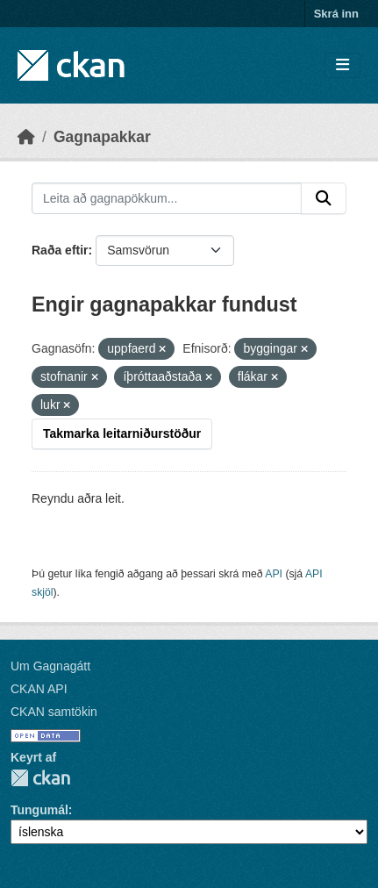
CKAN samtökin (54, 712)
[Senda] (323, 198)
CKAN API (39, 689)
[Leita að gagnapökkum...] (167, 198)
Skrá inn (336, 13)
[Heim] (26, 137)
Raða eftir (60, 250)
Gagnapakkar (102, 137)
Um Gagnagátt (50, 666)
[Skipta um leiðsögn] (342, 65)
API (273, 574)
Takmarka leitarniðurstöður (122, 433)
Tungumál (39, 810)
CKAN (40, 778)
